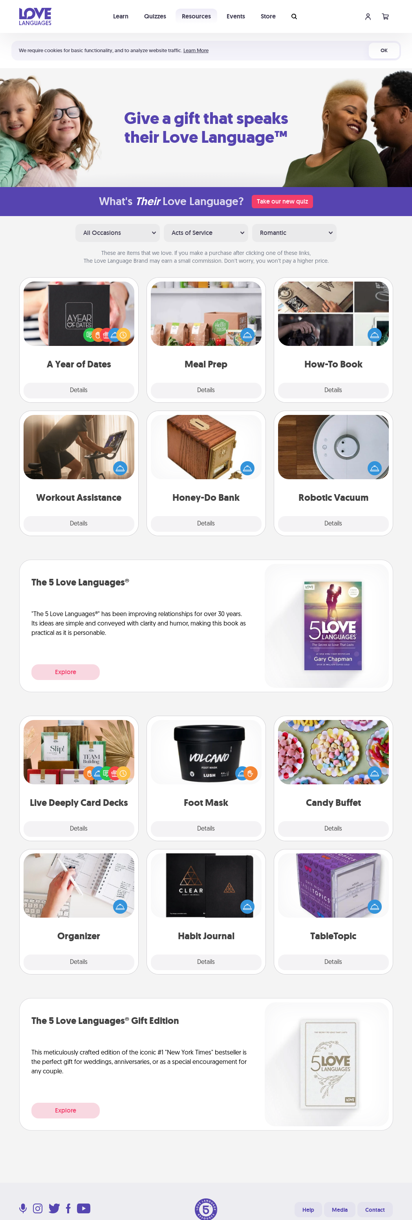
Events (236, 16)
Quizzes (155, 16)
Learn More (196, 50)
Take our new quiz (282, 201)
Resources (196, 16)
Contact (375, 1209)
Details (79, 390)
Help (308, 1209)
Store (268, 16)
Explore (65, 672)
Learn (120, 16)
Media (340, 1209)
